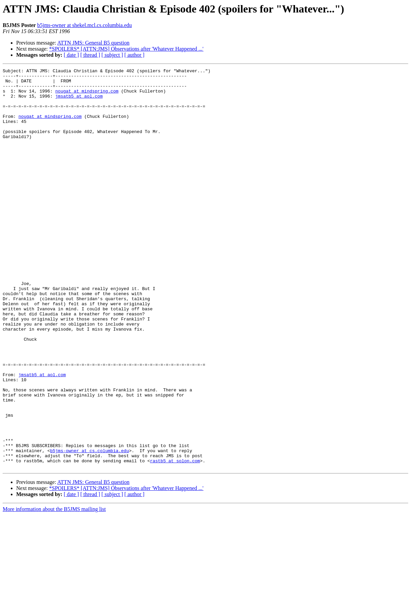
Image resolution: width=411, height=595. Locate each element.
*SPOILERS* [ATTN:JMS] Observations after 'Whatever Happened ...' (126, 49)
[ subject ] (112, 55)
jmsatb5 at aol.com (78, 102)
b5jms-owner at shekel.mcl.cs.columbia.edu (84, 25)
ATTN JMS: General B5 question (93, 43)
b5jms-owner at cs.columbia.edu (89, 527)
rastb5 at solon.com (175, 540)
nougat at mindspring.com (86, 96)
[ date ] (71, 55)
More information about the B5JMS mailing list (54, 589)
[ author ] (134, 55)
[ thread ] (90, 55)
